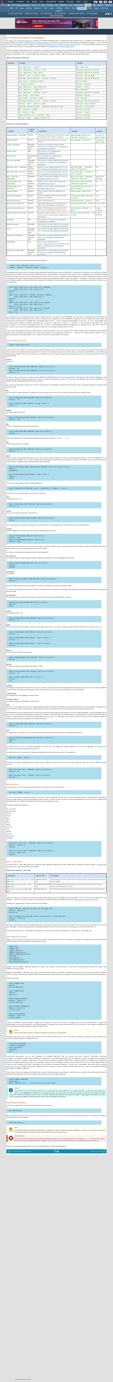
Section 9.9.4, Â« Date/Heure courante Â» (53, 150)
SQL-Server (104, 8)
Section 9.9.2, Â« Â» (48, 182)
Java (56, 5)
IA (38, 5)
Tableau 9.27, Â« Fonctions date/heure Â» (21, 41)
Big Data (29, 8)
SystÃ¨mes (108, 5)
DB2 (45, 8)
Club (85, 2)
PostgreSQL (82, 8)
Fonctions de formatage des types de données (19, 1173)
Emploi (61, 2)
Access (22, 8)
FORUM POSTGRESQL (31, 13)
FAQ (28, 2)
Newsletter (51, 2)
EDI (70, 5)
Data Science (38, 8)
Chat (41, 2)
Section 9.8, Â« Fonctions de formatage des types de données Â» (59, 45)
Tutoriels (20, 2)
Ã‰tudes (70, 2)
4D (16, 8)
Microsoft (50, 5)
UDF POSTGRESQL (92, 13)
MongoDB (59, 11)
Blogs (34, 2)
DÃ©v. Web (63, 5)
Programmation (79, 5)
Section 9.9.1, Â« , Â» (55, 172)
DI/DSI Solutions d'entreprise (21, 5)
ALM (43, 5)
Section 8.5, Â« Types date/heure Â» (62, 47)
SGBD (88, 5)
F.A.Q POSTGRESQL (46, 13)
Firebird (51, 8)
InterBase (59, 8)
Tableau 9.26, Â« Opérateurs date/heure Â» (38, 43)
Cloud (34, 5)
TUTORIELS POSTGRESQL (76, 13)
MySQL (67, 8)
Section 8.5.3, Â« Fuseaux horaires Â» (86, 918)
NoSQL (74, 8)
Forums (10, 2)
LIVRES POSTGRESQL (56, 16)
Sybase (96, 8)
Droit (78, 2)
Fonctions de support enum (97, 1173)
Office (94, 5)
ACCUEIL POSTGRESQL (15, 13)
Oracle (90, 8)
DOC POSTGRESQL (60, 13)
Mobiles (100, 5)
